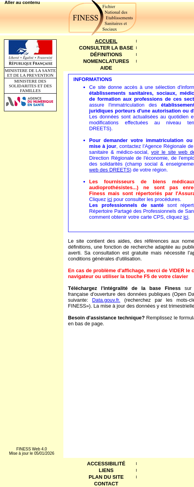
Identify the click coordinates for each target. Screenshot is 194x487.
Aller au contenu (22, 2)
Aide (106, 68)
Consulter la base (106, 48)
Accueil (106, 41)
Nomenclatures (106, 61)
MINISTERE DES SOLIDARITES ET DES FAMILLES (30, 86)
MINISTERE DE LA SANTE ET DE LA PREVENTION (30, 72)
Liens (106, 470)
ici (109, 199)
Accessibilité (106, 464)
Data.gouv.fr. (106, 300)
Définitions (106, 54)
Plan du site (106, 477)
